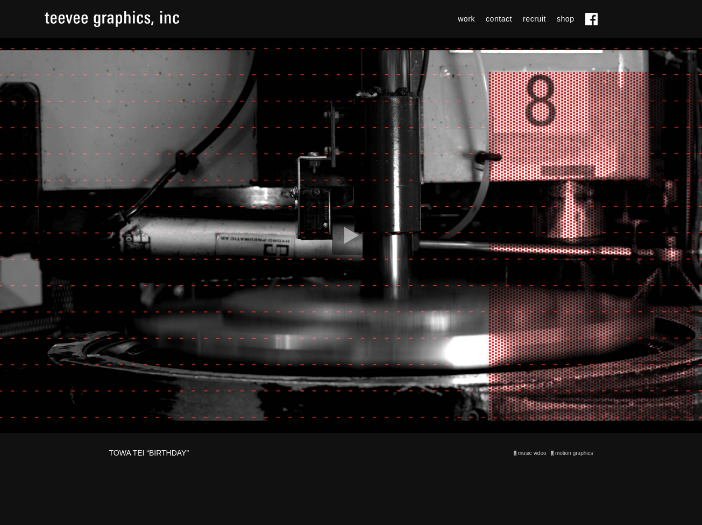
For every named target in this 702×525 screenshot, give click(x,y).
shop (566, 19)
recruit (534, 19)
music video (532, 453)
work (466, 19)
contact (499, 19)
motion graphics (574, 453)
